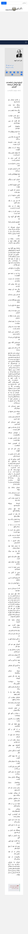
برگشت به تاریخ (9, 67)
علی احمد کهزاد (9, 65)
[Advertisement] (13, 26)
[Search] (17, 3)
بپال (4, 3)
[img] (12, 74)
